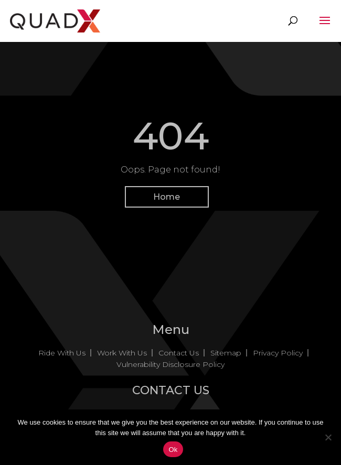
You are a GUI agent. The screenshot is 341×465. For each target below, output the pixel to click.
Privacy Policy (278, 352)
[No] (328, 437)
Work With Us (122, 352)
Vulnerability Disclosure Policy (170, 364)
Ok (172, 449)
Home (166, 197)
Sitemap (225, 352)
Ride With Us (62, 352)
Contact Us (178, 352)
